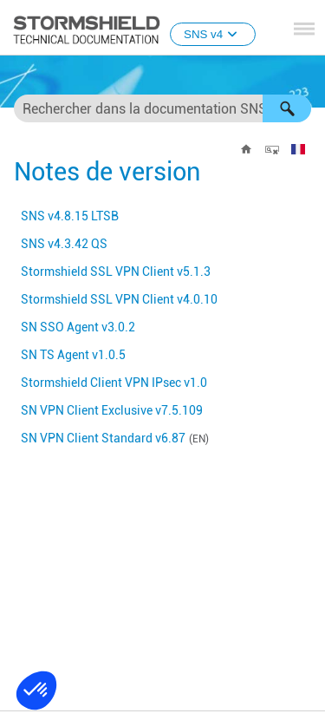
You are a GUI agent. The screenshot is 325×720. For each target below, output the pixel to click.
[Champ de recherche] (162, 108)
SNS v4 (213, 34)
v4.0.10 (119, 299)
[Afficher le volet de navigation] (304, 28)
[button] (287, 108)
